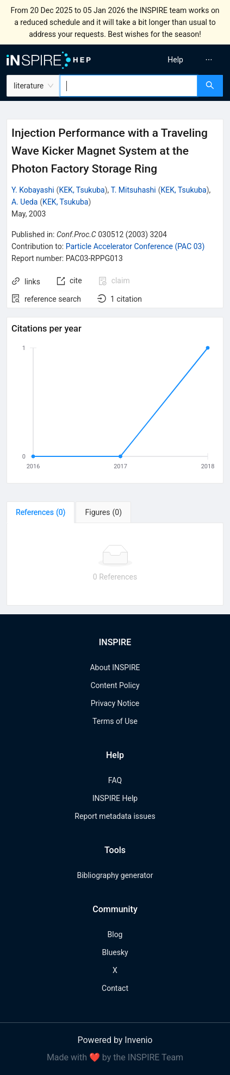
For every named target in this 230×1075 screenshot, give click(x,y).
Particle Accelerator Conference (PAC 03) (135, 246)
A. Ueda (24, 202)
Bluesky (115, 952)
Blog (115, 934)
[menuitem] (175, 59)
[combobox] (128, 86)
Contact (115, 988)
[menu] (174, 59)
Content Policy (114, 685)
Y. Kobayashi (32, 190)
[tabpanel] (115, 564)
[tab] (40, 512)
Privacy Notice (115, 703)
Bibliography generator (115, 875)
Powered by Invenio (115, 1040)
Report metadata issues (114, 816)
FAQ (115, 780)
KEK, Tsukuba (81, 190)
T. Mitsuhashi (133, 190)
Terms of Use (115, 721)
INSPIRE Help (115, 798)
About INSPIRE (115, 667)
